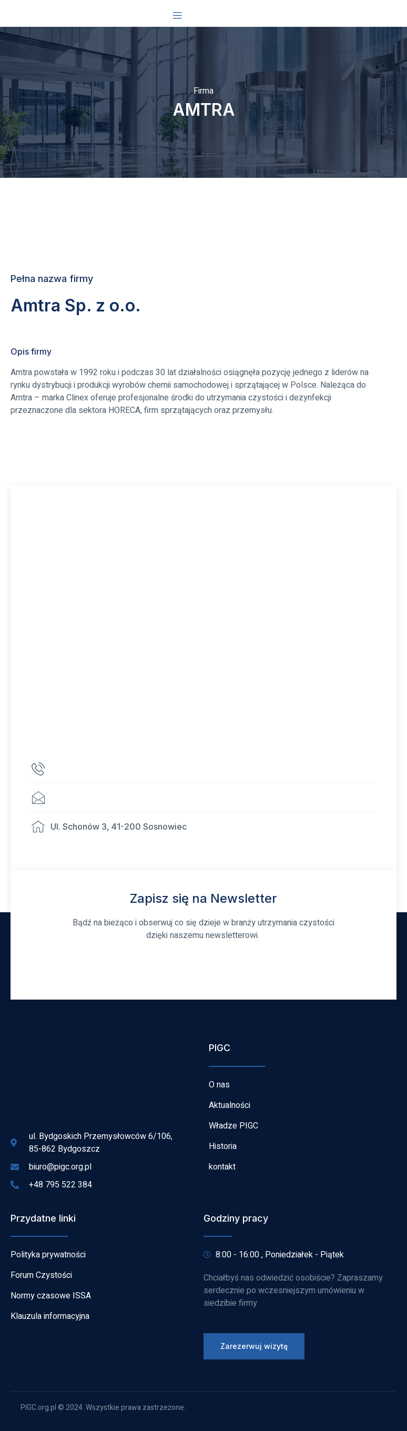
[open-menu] (177, 16)
